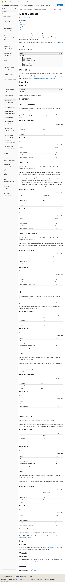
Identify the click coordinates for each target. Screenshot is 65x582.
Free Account (60, 5)
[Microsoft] (2, 2)
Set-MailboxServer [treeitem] (8, 128)
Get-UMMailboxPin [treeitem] (7, 55)
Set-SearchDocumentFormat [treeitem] (10, 130)
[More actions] (62, 10)
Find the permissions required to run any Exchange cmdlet (43, 78)
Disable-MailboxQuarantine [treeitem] (10, 69)
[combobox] (9, 11)
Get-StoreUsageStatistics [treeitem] (9, 97)
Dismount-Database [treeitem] (8, 74)
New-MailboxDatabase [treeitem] (9, 105)
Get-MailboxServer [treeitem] (8, 91)
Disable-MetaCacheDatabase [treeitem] (10, 72)
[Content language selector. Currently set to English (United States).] (7, 576)
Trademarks (52, 579)
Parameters (23, 27)
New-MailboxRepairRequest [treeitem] (10, 107)
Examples (22, 26)
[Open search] (59, 2)
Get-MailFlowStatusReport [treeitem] (9, 48)
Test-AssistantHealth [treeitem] (9, 135)
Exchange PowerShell (27, 17)
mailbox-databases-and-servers (40, 9)
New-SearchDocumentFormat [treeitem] (9, 110)
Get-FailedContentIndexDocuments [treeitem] (10, 83)
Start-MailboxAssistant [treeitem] (9, 133)
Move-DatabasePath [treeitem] (9, 102)
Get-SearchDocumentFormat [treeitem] (9, 94)
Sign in (62, 1)
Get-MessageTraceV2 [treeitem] (8, 53)
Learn (21, 9)
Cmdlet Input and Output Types (49, 547)
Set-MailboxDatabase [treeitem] (9, 126)
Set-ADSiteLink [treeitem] (7, 186)
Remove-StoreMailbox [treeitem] (9, 123)
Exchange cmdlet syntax (57, 42)
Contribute (22, 579)
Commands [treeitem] (6, 19)
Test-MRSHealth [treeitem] (8, 140)
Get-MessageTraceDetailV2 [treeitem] (9, 51)
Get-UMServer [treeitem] (6, 58)
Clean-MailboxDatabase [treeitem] (9, 67)
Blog (17, 579)
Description (22, 24)
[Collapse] (15, 8)
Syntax (22, 22)
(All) (20, 141)
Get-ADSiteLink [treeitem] (7, 46)
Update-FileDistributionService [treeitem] (9, 145)
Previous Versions (11, 579)
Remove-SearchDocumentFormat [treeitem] (9, 120)
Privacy (27, 579)
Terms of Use (46, 579)
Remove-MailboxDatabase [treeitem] (10, 113)
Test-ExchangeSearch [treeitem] (9, 137)
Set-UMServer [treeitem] (6, 188)
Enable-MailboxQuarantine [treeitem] (10, 76)
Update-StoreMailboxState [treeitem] (10, 148)
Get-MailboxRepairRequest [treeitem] (10, 89)
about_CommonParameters (25, 537)
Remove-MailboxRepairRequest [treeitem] (9, 116)
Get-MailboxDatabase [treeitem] (9, 87)
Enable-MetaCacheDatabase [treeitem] (10, 79)
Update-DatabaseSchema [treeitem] (10, 142)
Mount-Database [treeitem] (8, 100)
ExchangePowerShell (28, 9)
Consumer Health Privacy (36, 579)
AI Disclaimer (3, 579)
